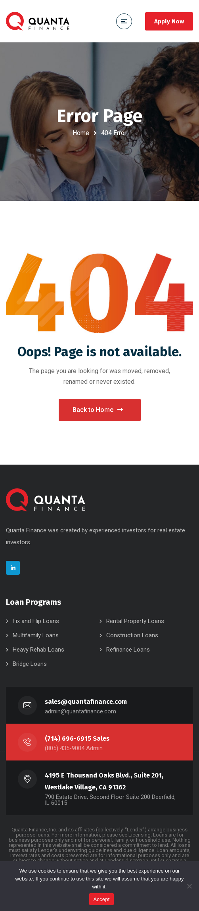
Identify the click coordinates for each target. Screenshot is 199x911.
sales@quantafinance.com (86, 701)
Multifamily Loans (36, 635)
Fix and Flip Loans (36, 621)
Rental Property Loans (135, 621)
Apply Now (169, 21)
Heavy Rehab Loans (38, 649)
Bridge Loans (30, 663)
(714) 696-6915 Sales (77, 738)
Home (81, 133)
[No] (189, 886)
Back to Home (98, 410)
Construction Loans (132, 635)
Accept (101, 899)
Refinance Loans (128, 649)
